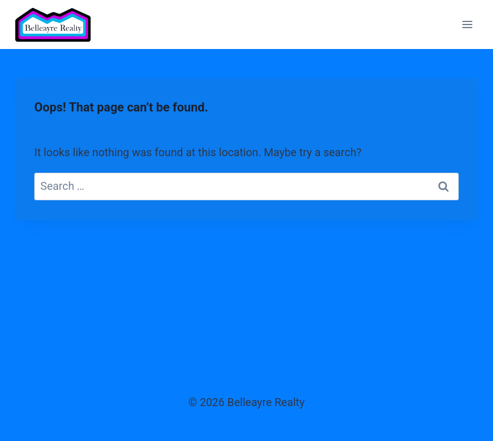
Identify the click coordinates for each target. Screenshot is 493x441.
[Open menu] (467, 24)
